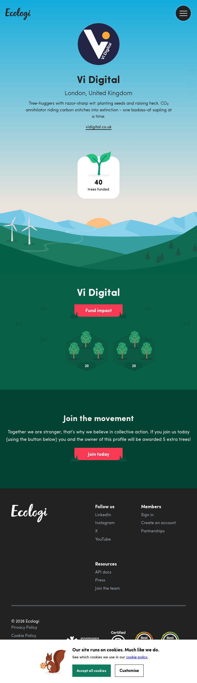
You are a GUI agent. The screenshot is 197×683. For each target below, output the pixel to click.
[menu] (183, 13)
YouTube (103, 539)
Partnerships (153, 530)
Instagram (105, 522)
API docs (103, 572)
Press (100, 579)
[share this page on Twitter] (191, 84)
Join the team (107, 588)
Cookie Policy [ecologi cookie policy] (23, 635)
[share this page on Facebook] (191, 73)
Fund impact (98, 310)
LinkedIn (103, 514)
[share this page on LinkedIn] (191, 94)
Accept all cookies (91, 670)
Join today (98, 454)
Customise (129, 670)
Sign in (147, 514)
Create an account (158, 522)
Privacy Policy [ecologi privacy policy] (24, 627)
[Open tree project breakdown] (98, 178)
